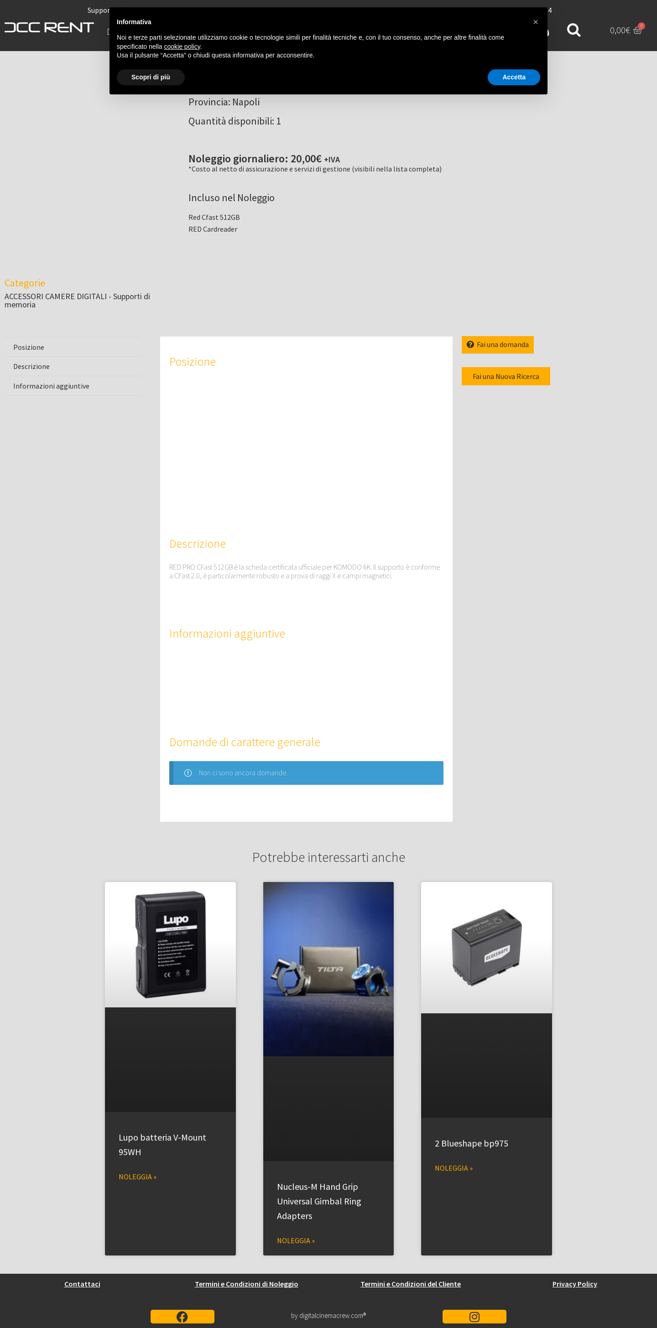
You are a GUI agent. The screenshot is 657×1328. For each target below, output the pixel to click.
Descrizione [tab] (31, 366)
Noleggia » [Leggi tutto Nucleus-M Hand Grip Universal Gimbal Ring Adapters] (296, 1240)
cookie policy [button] (182, 46)
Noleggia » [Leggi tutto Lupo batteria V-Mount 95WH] (137, 1176)
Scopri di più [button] (150, 77)
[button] (535, 22)
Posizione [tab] (28, 347)
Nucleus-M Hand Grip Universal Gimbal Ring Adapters (319, 1201)
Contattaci (82, 1283)
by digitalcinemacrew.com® (328, 1315)
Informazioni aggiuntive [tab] (51, 385)
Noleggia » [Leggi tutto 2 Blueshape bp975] (454, 1167)
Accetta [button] (514, 77)
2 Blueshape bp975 (471, 1143)
